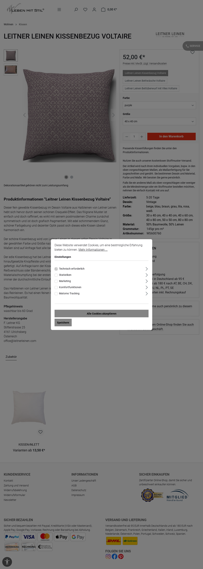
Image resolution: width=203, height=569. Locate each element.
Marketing (65, 280)
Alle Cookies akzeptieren (101, 313)
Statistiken (65, 274)
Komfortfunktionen (70, 287)
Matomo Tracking (69, 293)
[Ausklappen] (146, 268)
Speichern (63, 322)
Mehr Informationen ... (93, 249)
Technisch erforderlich (72, 268)
